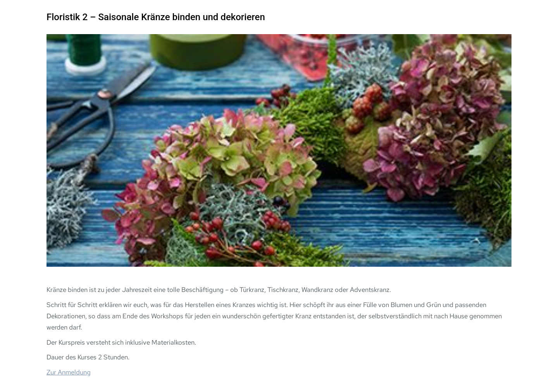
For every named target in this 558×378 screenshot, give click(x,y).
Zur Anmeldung (68, 372)
